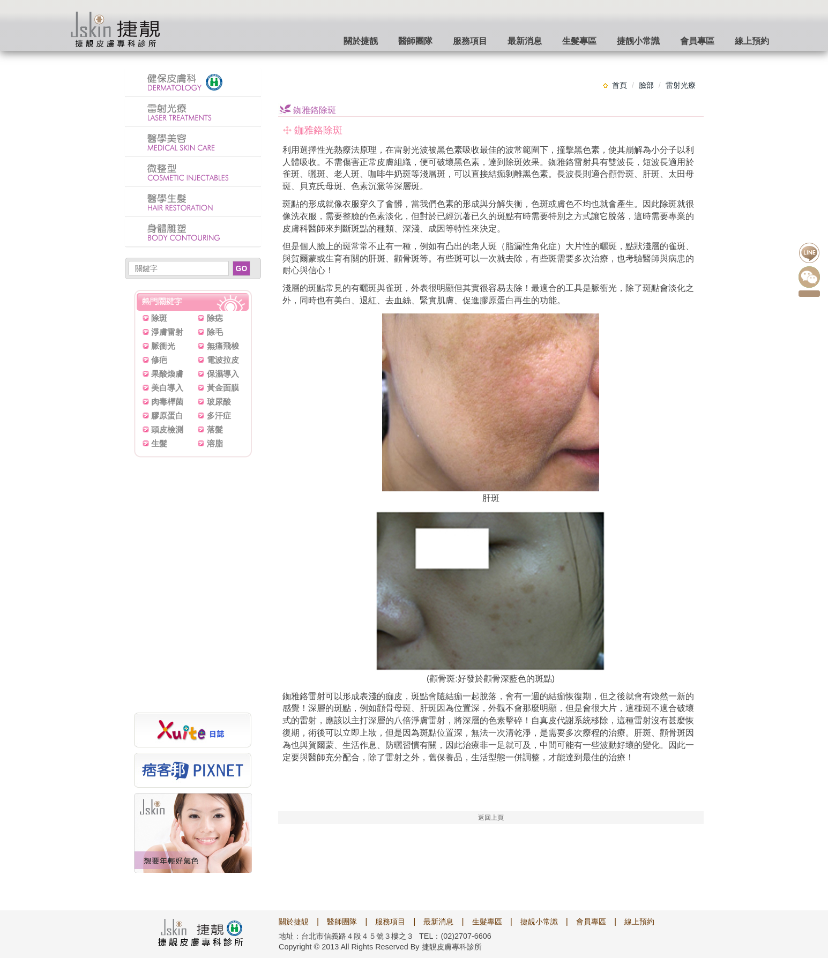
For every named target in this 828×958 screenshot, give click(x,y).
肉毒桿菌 (167, 401)
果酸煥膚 (167, 373)
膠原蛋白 (167, 415)
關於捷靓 (361, 41)
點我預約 (809, 293)
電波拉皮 (223, 359)
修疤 (159, 359)
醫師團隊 (415, 41)
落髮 (215, 429)
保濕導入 (223, 373)
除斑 (159, 318)
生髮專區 (579, 41)
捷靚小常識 (539, 921)
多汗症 (219, 415)
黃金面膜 (223, 387)
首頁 (619, 85)
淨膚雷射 (167, 331)
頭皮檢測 (167, 429)
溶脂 (215, 443)
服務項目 (470, 41)
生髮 (159, 443)
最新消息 (525, 41)
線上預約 (752, 41)
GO (242, 268)
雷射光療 (681, 85)
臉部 (646, 85)
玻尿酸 (219, 401)
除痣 (215, 318)
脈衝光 (163, 345)
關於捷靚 (294, 921)
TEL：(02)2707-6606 (455, 936)
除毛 (215, 331)
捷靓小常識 (638, 41)
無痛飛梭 (223, 345)
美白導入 (167, 387)
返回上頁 (491, 817)
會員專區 (697, 41)
